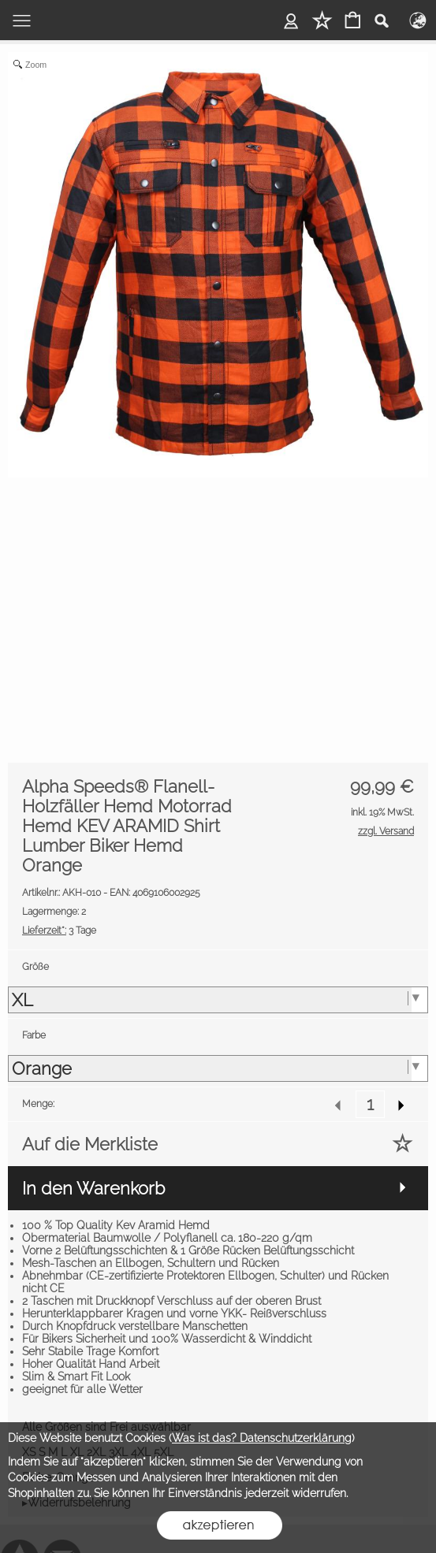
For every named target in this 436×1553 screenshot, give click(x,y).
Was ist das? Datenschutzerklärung (262, 1438)
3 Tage (59, 930)
